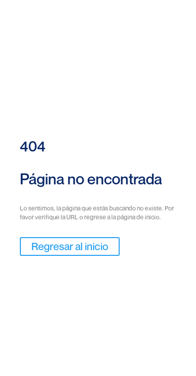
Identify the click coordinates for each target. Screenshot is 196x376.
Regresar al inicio (69, 246)
